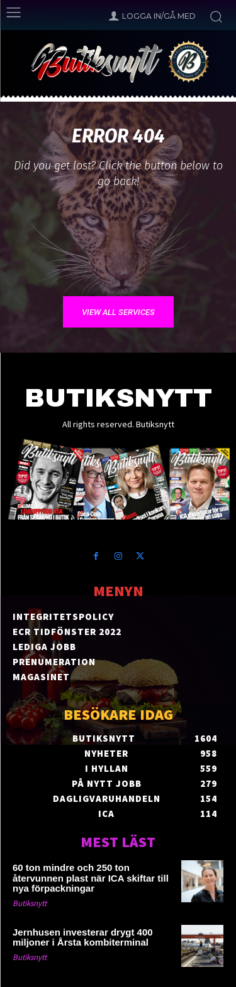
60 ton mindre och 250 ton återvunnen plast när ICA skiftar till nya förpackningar (91, 878)
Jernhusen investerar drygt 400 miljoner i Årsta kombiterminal (83, 937)
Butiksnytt (30, 903)
